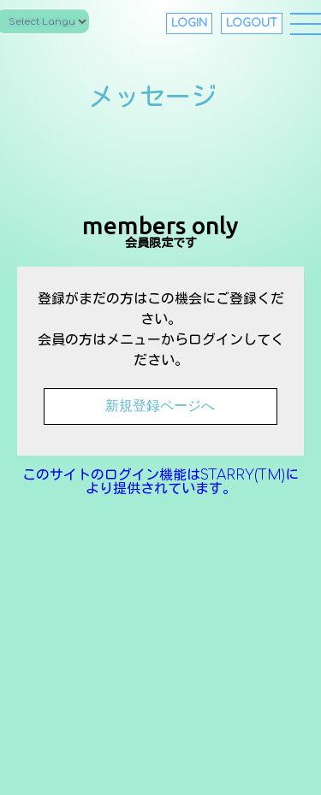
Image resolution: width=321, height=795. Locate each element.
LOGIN (189, 23)
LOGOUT (251, 23)
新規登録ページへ (160, 405)
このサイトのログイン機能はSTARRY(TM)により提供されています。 (160, 482)
